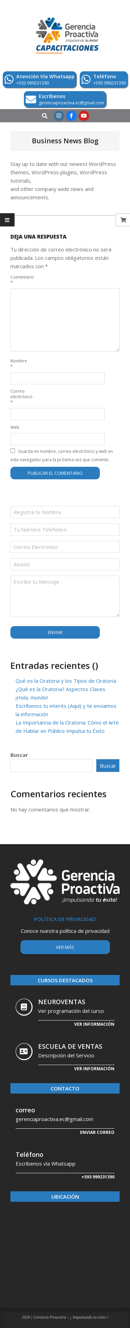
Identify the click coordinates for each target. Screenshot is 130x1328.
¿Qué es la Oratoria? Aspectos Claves (60, 689)
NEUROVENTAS (61, 1002)
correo (25, 1110)
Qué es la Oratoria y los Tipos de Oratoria (66, 680)
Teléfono (29, 1154)
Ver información (94, 1024)
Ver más (65, 947)
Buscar (19, 754)
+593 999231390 (97, 1177)
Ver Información (94, 1069)
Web (14, 427)
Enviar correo (97, 1132)
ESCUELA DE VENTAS (70, 1046)
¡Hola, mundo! (32, 697)
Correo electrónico (18, 396)
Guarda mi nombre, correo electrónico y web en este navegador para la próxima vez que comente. (61, 455)
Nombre (18, 363)
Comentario (18, 280)
